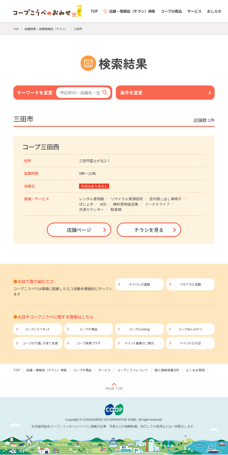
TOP (16, 370)
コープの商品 (82, 370)
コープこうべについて (132, 370)
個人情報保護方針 (167, 370)
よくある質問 (195, 370)
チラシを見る (149, 229)
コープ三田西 (40, 146)
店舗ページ (79, 229)
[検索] (105, 92)
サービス (104, 370)
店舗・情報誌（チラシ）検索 (46, 370)
